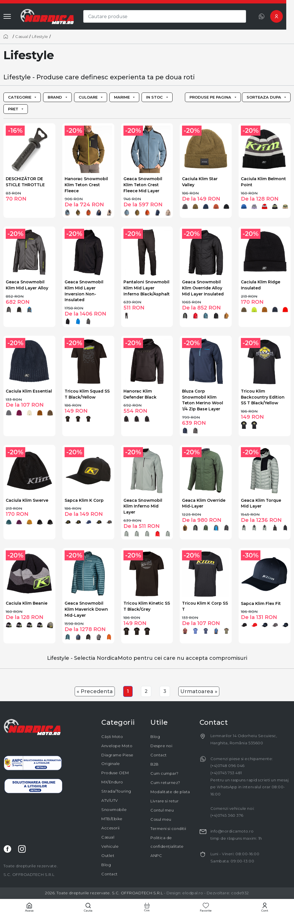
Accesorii (110, 828)
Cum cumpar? (164, 773)
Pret (13, 109)
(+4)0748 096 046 (227, 765)
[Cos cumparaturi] (147, 907)
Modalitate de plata (170, 791)
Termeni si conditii (168, 828)
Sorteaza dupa (264, 97)
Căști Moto (112, 736)
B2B (154, 764)
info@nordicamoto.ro (232, 831)
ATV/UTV (109, 800)
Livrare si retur (164, 801)
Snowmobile (114, 809)
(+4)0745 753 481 (226, 772)
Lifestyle (40, 36)
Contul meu (162, 810)
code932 (240, 893)
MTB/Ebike (112, 818)
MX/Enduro (112, 782)
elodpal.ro (192, 893)
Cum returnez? (165, 782)
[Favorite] (205, 907)
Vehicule (110, 846)
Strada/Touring (116, 791)
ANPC (156, 855)
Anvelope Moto (116, 745)
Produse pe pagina (210, 97)
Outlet (107, 855)
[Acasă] (7, 36)
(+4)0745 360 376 (226, 815)
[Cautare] (88, 907)
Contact (109, 874)
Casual (21, 36)
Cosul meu (160, 819)
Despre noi (161, 745)
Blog (106, 864)
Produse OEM (115, 772)
